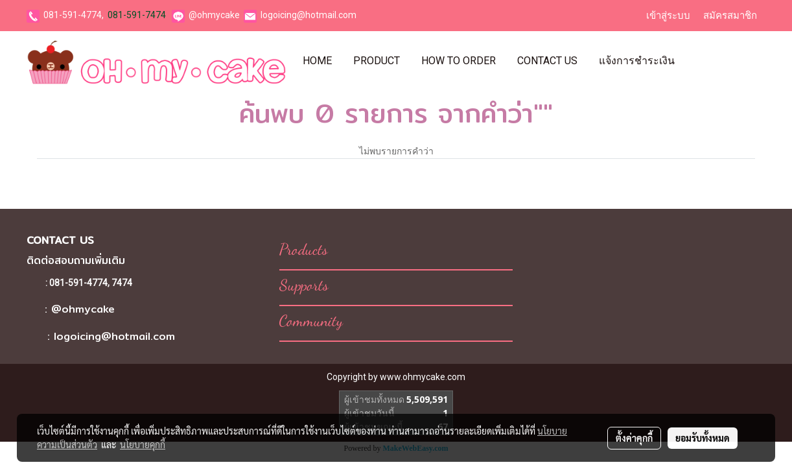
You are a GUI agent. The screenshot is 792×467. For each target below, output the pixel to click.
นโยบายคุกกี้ (142, 444)
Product (376, 60)
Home (317, 60)
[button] (697, 61)
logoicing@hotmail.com (308, 15)
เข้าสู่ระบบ (668, 15)
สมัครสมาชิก (730, 15)
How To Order (458, 60)
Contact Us (547, 60)
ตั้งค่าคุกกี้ (634, 438)
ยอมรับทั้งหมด (702, 438)
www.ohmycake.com (422, 377)
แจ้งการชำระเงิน (637, 60)
